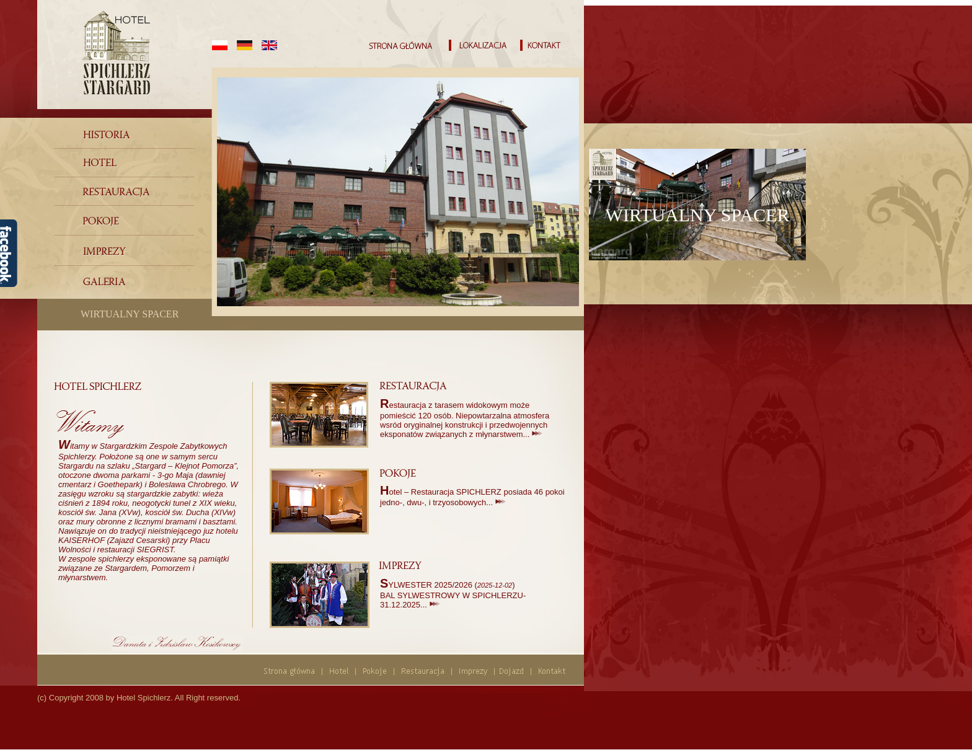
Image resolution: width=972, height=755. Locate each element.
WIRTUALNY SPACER (130, 314)
